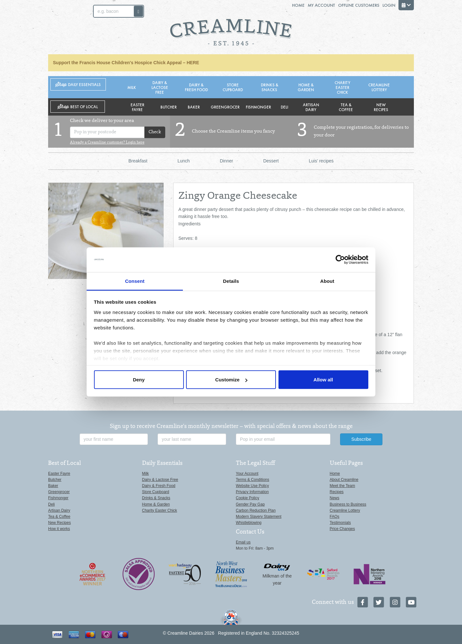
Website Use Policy (252, 485)
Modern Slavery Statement (258, 516)
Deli (284, 106)
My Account (321, 5)
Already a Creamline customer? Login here (107, 142)
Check (155, 132)
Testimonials (340, 522)
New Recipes (381, 107)
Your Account (247, 473)
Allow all (323, 379)
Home (298, 5)
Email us (243, 542)
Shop (78, 84)
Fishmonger (258, 106)
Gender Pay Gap (250, 504)
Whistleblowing (248, 522)
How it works (59, 529)
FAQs (334, 516)
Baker (194, 106)
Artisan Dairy (311, 107)
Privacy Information (252, 492)
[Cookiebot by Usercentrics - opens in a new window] (340, 260)
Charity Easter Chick (342, 87)
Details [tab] (231, 280)
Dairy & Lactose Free (159, 87)
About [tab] (327, 280)
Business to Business (348, 504)
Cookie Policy (247, 498)
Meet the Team (342, 485)
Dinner (226, 160)
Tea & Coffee (346, 107)
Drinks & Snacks (269, 87)
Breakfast (137, 160)
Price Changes (342, 529)
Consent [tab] (135, 280)
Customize (231, 379)
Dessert (270, 160)
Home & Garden (306, 87)
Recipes (337, 492)
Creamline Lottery (379, 87)
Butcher (168, 106)
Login (388, 5)
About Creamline (344, 479)
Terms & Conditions (252, 479)
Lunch (183, 160)
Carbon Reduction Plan (256, 510)
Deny (139, 379)
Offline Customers (358, 5)
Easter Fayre (137, 107)
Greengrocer (225, 106)
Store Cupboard (233, 87)
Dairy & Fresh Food (196, 87)
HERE (193, 62)
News (334, 498)
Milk (131, 87)
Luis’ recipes (321, 160)
